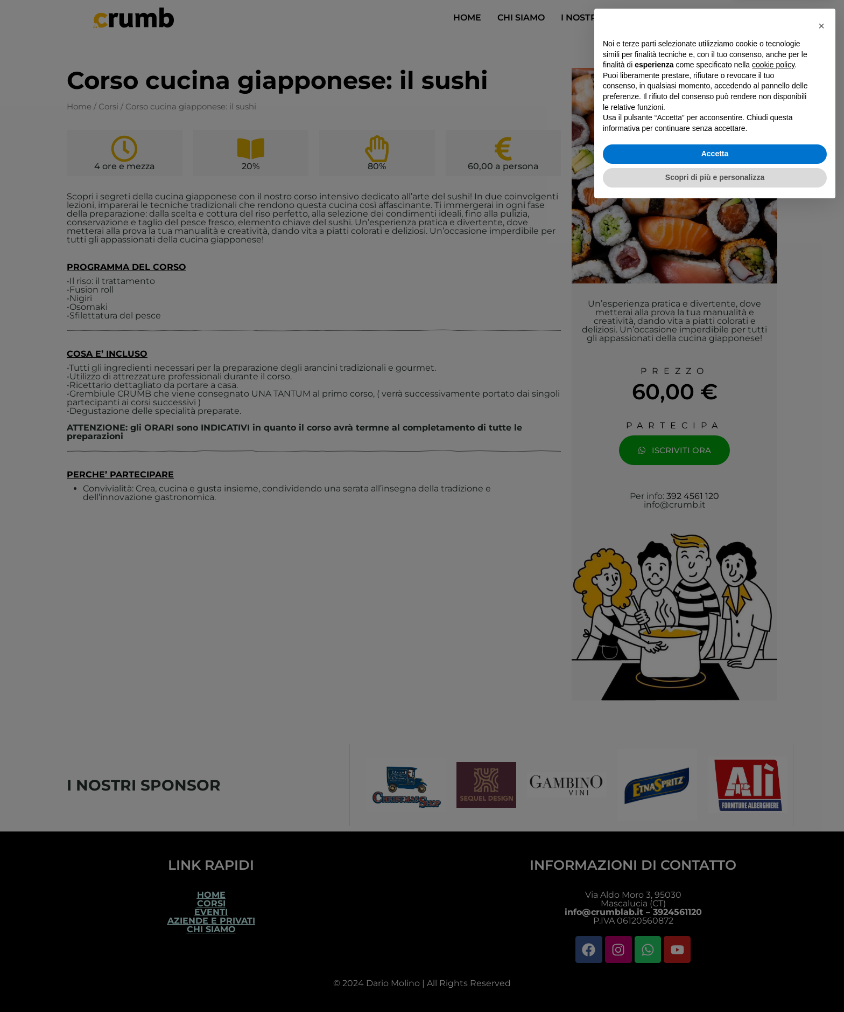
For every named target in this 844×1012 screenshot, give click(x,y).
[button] (821, 831)
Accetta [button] (715, 959)
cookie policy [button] (773, 870)
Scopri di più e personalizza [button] (714, 982)
